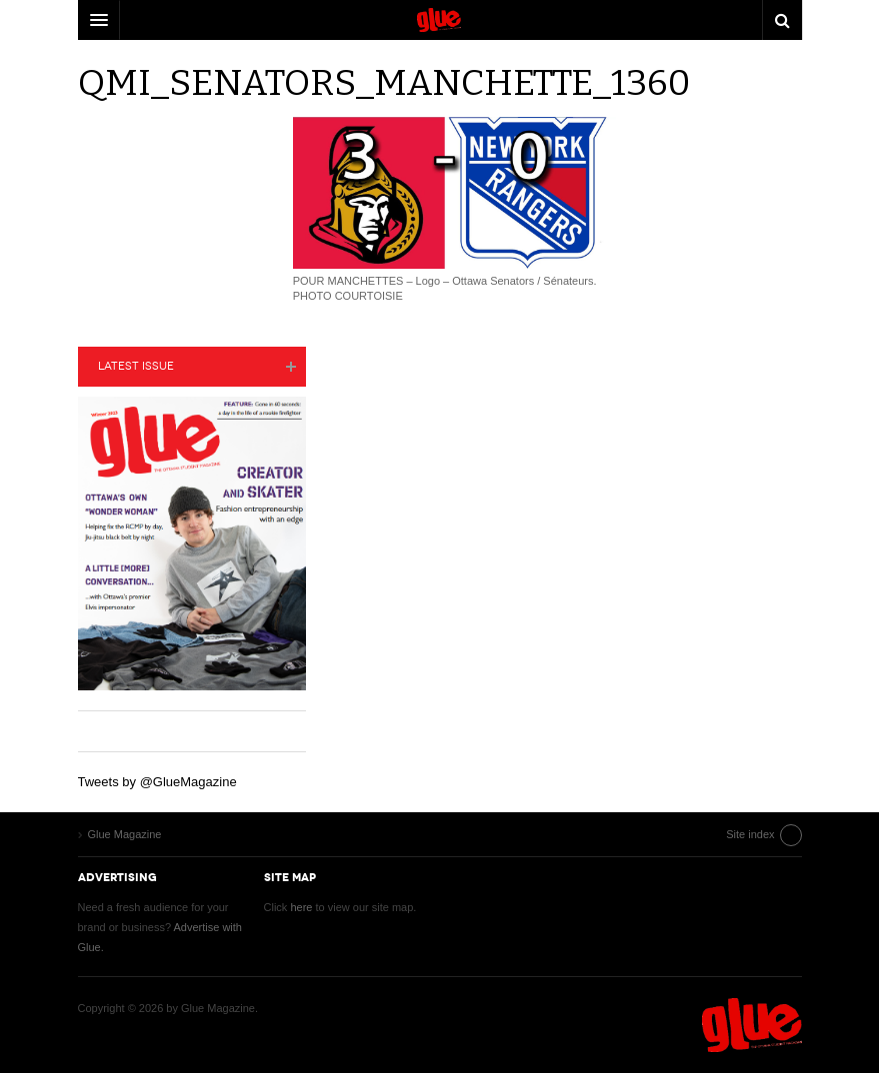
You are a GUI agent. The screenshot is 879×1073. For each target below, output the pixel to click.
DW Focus (440, 20)
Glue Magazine (752, 1025)
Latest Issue (136, 366)
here (301, 907)
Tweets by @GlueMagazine (157, 781)
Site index (750, 834)
